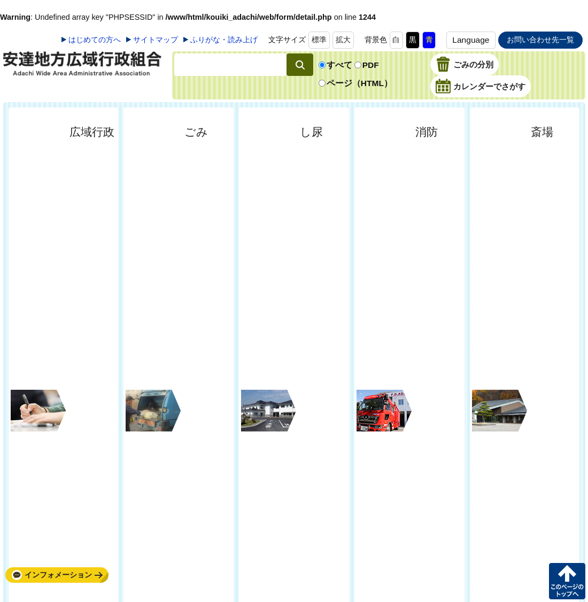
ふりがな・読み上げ (224, 39)
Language (470, 39)
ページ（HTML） (359, 83)
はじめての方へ (94, 39)
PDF (370, 65)
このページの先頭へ (567, 581)
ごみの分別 (473, 65)
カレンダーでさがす (489, 87)
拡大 (343, 39)
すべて (339, 65)
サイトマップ (155, 39)
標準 (319, 39)
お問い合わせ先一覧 (540, 39)
